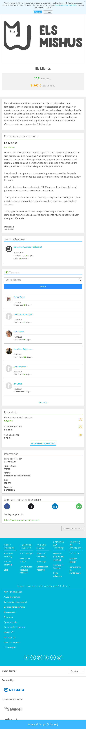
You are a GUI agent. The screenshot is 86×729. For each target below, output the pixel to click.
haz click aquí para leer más (66, 5)
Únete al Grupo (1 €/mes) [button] (43, 724)
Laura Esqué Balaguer (23, 314)
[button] (80, 419)
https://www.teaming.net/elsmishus (21, 520)
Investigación (9, 637)
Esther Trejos (19, 297)
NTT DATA (74, 553)
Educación (8, 617)
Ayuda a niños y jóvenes (14, 627)
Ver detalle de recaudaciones (43, 443)
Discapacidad (9, 612)
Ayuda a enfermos (12, 597)
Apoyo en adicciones (13, 592)
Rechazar (48, 12)
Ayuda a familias (11, 622)
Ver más (43, 402)
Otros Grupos (10, 647)
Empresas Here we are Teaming (58, 556)
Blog (6, 570)
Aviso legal (41, 561)
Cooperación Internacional (15, 602)
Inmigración (9, 632)
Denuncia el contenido (72, 528)
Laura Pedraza (20, 366)
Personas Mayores (12, 642)
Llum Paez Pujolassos (23, 349)
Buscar (43, 286)
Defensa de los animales (14, 607)
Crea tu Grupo (26, 553)
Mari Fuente (19, 331)
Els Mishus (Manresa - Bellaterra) (28, 247)
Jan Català (18, 383)
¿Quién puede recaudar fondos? (26, 569)
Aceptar (38, 12)
